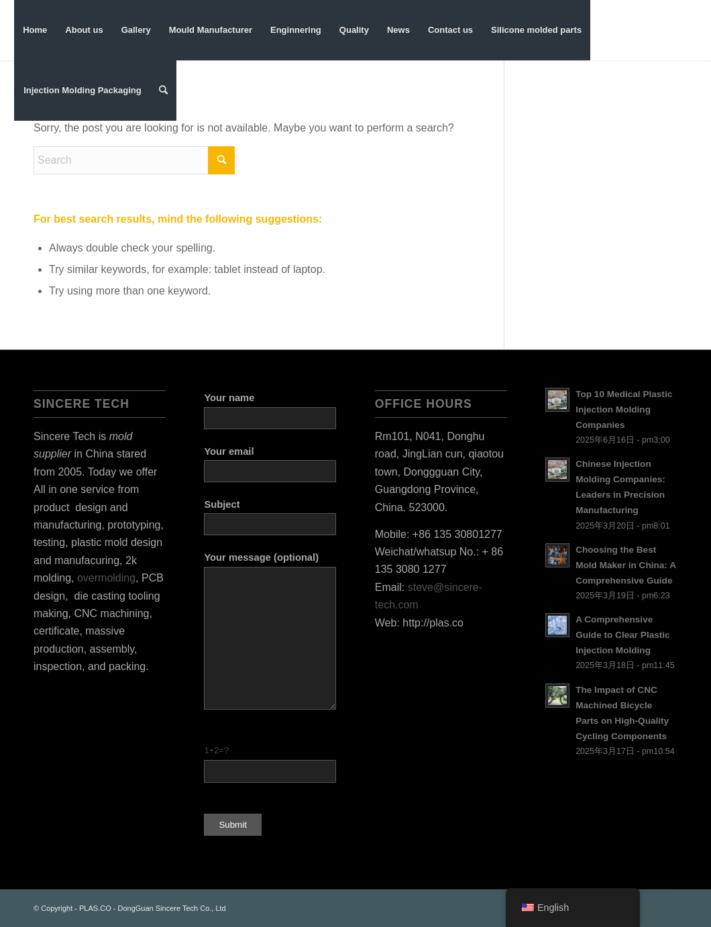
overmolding (106, 578)
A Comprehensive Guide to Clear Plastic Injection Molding (623, 634)
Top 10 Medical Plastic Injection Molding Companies (624, 409)
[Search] (163, 90)
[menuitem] (35, 30)
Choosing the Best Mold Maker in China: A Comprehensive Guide (625, 565)
